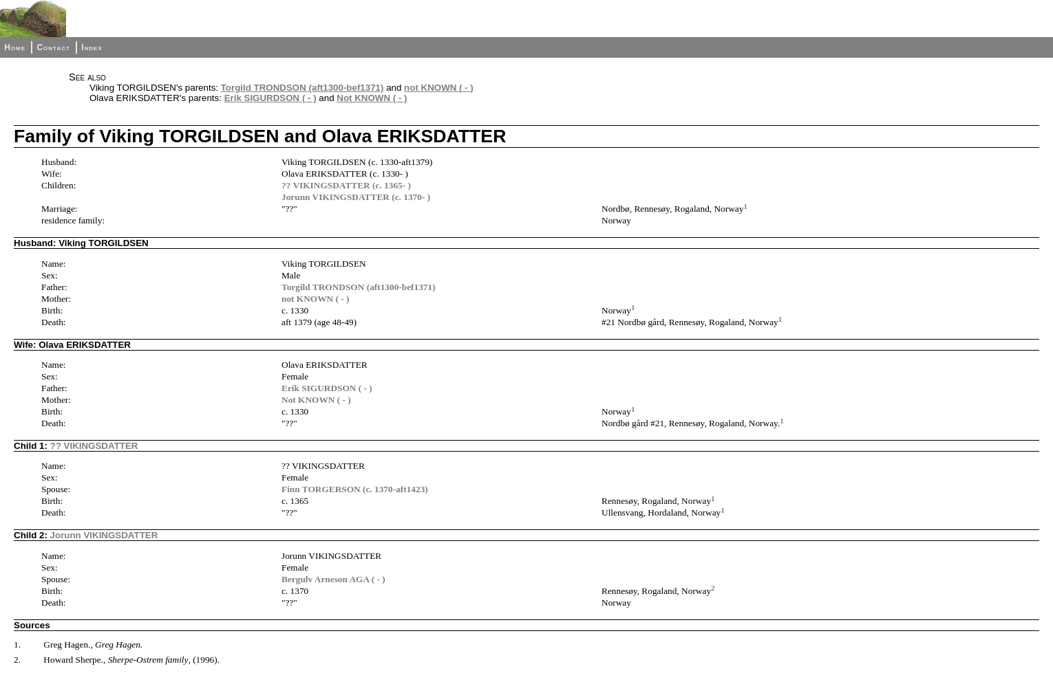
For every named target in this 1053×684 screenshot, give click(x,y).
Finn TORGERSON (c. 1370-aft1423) (354, 489)
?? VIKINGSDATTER (94, 446)
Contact (53, 47)
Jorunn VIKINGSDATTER (104, 535)
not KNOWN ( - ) (439, 87)
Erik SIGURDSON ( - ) (270, 98)
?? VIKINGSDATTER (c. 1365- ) (346, 185)
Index (92, 47)
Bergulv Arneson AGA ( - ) (333, 579)
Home (14, 47)
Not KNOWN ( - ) (372, 98)
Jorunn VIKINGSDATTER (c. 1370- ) (355, 197)
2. (17, 659)
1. (17, 644)
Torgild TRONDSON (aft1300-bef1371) (302, 87)
